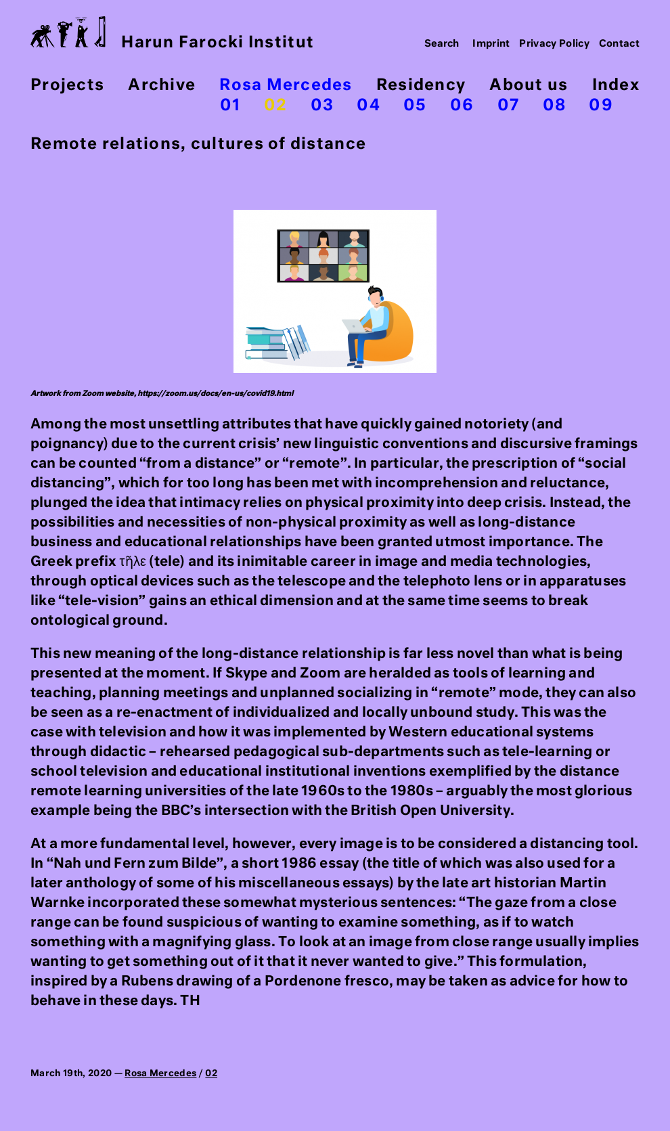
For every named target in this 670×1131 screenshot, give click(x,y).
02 (276, 106)
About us (528, 85)
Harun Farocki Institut (172, 33)
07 (508, 106)
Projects (67, 85)
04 (368, 106)
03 (322, 106)
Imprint (491, 44)
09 (601, 106)
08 (554, 106)
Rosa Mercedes (285, 85)
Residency (421, 85)
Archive (162, 85)
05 (415, 106)
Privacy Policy (554, 44)
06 (462, 106)
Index (616, 85)
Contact (619, 44)
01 (230, 106)
